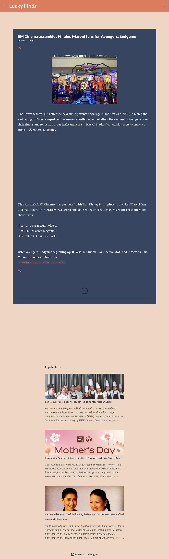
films (46, 262)
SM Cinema (58, 262)
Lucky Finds (23, 6)
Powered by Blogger (84, 554)
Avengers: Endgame (29, 262)
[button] (20, 47)
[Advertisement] (84, 332)
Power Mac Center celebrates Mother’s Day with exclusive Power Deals (83, 458)
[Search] (41, 6)
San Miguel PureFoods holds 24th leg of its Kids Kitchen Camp (78, 402)
